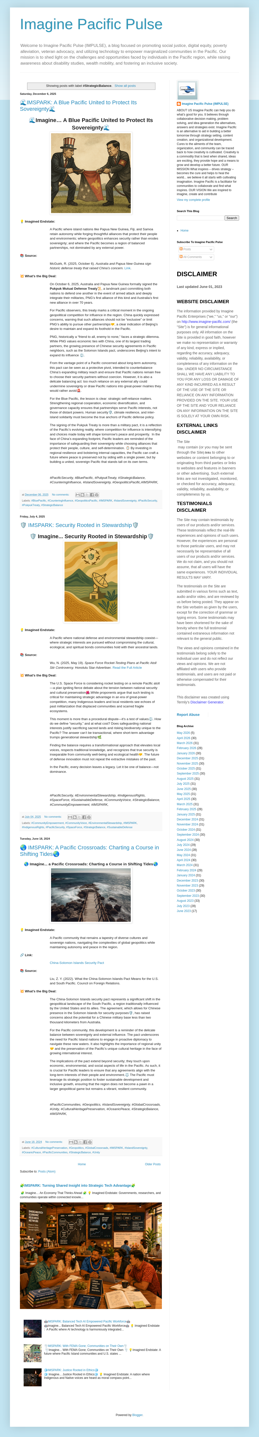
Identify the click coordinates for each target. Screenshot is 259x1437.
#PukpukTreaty (31, 505)
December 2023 (187, 880)
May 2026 (183, 733)
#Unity (96, 1152)
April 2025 (183, 799)
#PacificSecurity (147, 500)
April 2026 (183, 738)
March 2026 (185, 743)
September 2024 (188, 834)
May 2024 (183, 855)
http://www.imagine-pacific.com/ (206, 322)
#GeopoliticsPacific (86, 500)
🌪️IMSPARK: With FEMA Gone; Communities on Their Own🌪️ (85, 1346)
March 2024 (185, 865)
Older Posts (153, 1164)
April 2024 (183, 860)
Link (127, 268)
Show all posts (125, 86)
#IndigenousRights (33, 827)
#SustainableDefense (119, 827)
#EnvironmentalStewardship (105, 822)
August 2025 (185, 779)
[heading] (91, 930)
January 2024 (186, 875)
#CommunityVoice (76, 822)
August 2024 (185, 840)
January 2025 (186, 814)
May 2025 (183, 794)
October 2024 (186, 829)
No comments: (61, 494)
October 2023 (186, 890)
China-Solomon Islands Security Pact (77, 963)
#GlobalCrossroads (96, 1147)
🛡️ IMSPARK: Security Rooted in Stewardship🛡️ (79, 525)
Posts (185, 249)
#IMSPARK (105, 500)
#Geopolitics (76, 1147)
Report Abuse (188, 715)
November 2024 (187, 824)
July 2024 (183, 845)
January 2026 (186, 753)
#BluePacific (38, 500)
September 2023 (188, 896)
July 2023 (183, 906)
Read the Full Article (127, 667)
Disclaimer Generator (207, 702)
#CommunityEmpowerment (47, 822)
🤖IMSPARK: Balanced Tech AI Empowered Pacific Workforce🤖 (87, 1321)
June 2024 (184, 850)
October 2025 (186, 768)
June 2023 (184, 911)
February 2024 (186, 870)
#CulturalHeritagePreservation (49, 1147)
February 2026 (186, 748)
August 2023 (185, 901)
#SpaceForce (74, 827)
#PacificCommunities (54, 1152)
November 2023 (187, 885)
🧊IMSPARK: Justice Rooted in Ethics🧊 (71, 1370)
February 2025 (186, 809)
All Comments (191, 257)
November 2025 (187, 763)
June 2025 (184, 789)
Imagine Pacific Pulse (91, 24)
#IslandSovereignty (125, 500)
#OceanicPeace (31, 1152)
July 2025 (183, 783)
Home (82, 1164)
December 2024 (187, 819)
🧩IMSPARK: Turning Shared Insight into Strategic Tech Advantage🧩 (77, 1185)
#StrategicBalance (52, 505)
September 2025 (188, 773)
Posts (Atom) (46, 1171)
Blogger (137, 1415)
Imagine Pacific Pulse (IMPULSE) (205, 104)
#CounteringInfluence (60, 500)
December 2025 (187, 758)
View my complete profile (193, 200)
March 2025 (185, 804)
